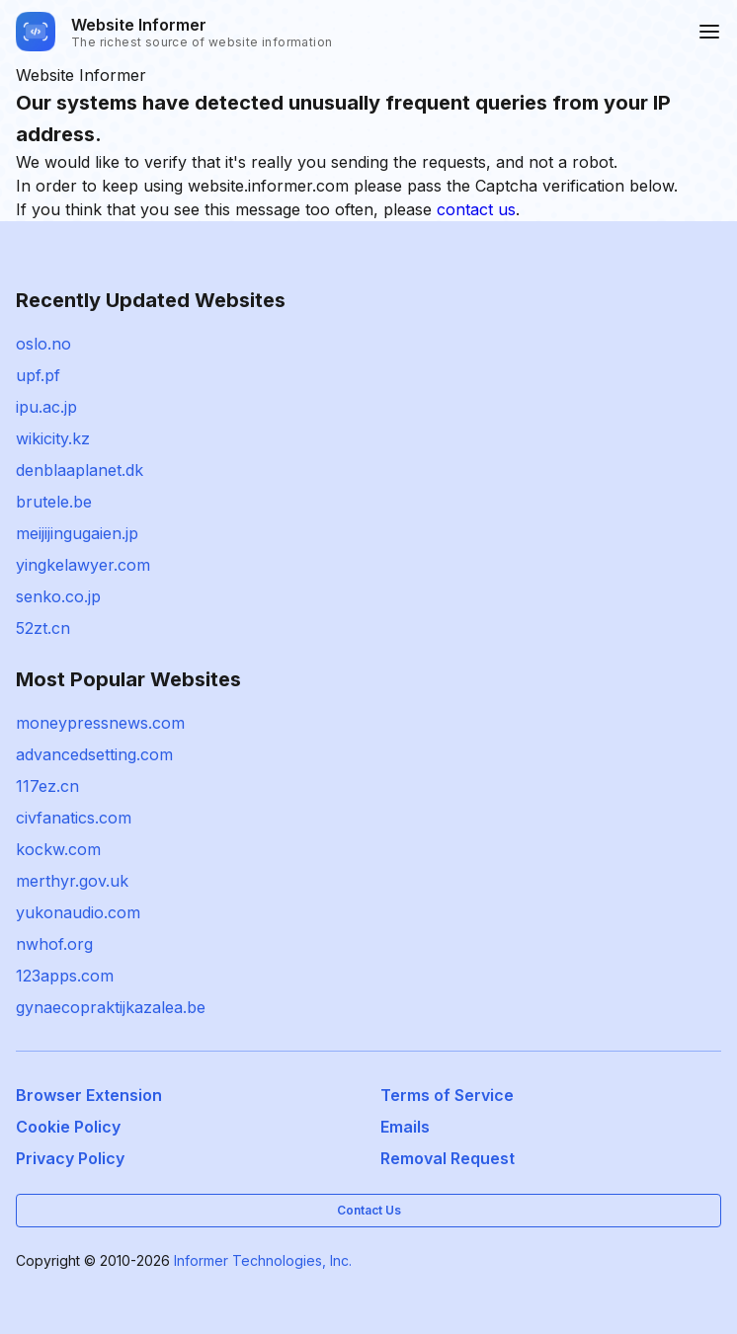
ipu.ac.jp (46, 407)
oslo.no (43, 343)
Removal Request (447, 1158)
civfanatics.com (73, 817)
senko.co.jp (58, 596)
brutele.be (54, 501)
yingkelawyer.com (83, 565)
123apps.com (65, 975)
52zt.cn (43, 628)
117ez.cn (47, 786)
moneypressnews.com (100, 723)
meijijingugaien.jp (77, 533)
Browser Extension (89, 1095)
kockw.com (58, 849)
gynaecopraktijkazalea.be (110, 1007)
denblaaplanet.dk (79, 470)
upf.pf (38, 375)
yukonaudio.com (78, 912)
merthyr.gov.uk (72, 881)
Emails (405, 1127)
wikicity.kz (53, 438)
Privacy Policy (70, 1158)
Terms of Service (447, 1095)
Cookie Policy (68, 1127)
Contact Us (369, 1210)
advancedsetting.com (94, 754)
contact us (476, 209)
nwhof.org (54, 944)
